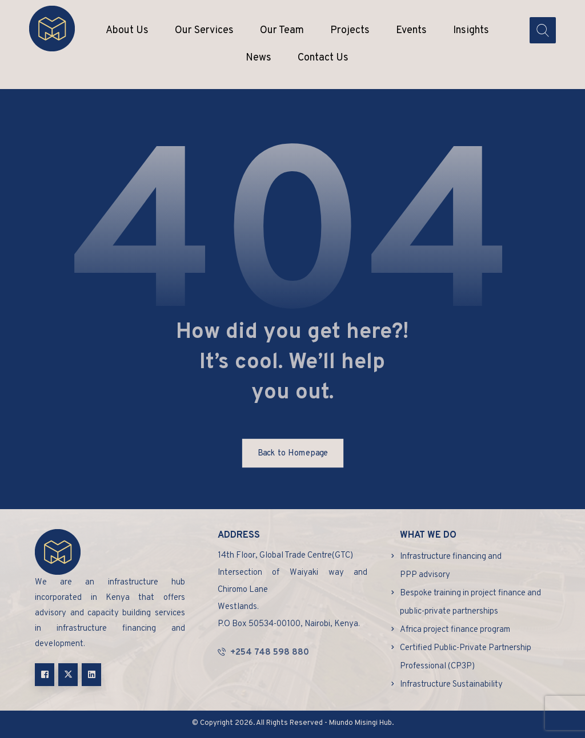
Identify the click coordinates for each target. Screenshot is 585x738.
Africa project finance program (455, 629)
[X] (68, 674)
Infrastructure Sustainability (451, 684)
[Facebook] (44, 674)
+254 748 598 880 (263, 652)
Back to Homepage (292, 453)
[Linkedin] (91, 674)
